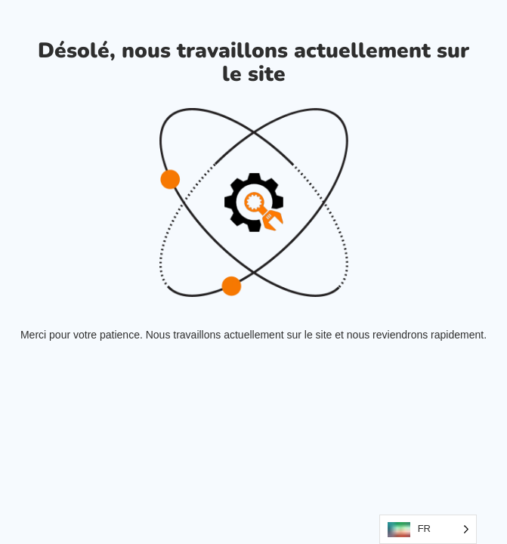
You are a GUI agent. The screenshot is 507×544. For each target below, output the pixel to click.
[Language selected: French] (428, 529)
